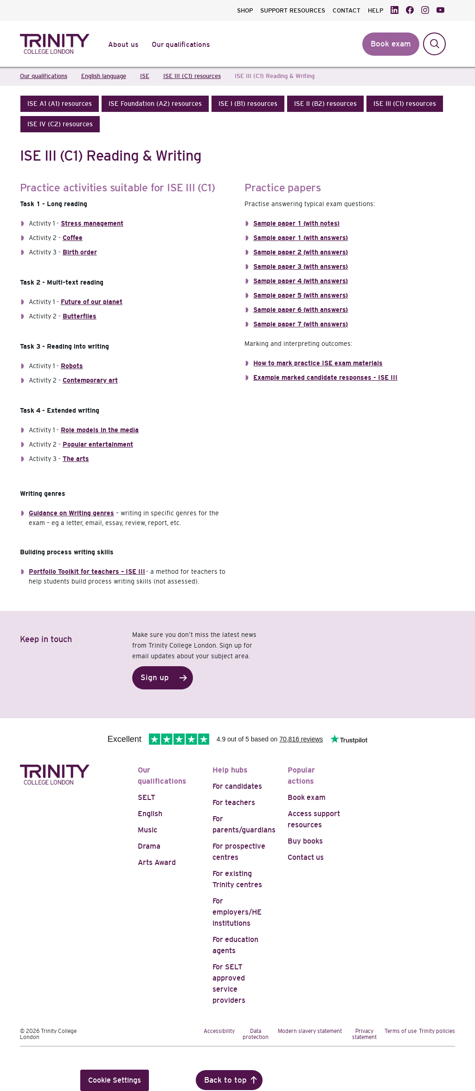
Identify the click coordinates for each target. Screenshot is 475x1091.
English (150, 814)
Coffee (73, 237)
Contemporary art (90, 380)
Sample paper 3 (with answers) (300, 266)
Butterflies (79, 316)
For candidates (237, 786)
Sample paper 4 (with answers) (300, 281)
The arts (76, 458)
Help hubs (230, 770)
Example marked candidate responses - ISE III (325, 377)
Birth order (80, 252)
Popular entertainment (98, 444)
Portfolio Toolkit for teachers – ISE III (87, 571)
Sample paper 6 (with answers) (300, 309)
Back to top (225, 1080)
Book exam (307, 797)
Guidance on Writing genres (71, 513)
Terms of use (401, 1031)
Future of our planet (91, 301)
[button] (59, 103)
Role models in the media (100, 430)
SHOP (245, 10)
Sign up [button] (155, 677)
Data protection (256, 1034)
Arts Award (157, 862)
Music (147, 830)
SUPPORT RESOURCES (292, 10)
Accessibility (219, 1031)
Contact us (306, 857)
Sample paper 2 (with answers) (300, 252)
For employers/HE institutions (237, 912)
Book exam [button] (391, 43)
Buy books (305, 841)
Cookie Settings (114, 1080)
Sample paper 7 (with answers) (300, 324)
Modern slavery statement (310, 1031)
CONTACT (346, 10)
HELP (375, 10)
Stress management (92, 223)
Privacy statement (364, 1034)
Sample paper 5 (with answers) (300, 295)
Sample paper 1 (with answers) (300, 237)
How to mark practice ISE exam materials (318, 363)
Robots (72, 366)
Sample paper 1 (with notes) (296, 223)
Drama (149, 846)
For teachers (233, 802)
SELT (146, 797)
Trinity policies (437, 1031)
